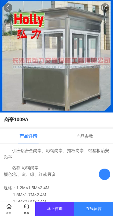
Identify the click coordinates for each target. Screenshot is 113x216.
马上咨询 (55, 208)
